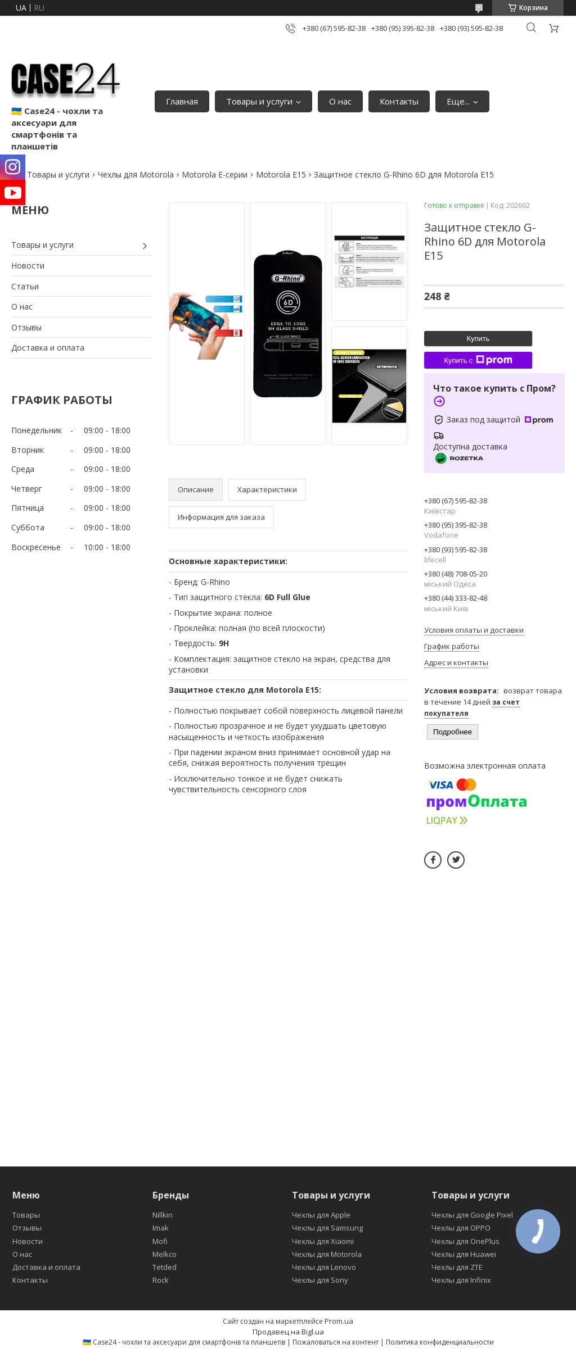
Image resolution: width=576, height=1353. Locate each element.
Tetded (164, 1267)
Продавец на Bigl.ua (288, 1332)
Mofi (160, 1241)
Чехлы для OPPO (460, 1228)
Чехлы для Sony (320, 1280)
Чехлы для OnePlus (465, 1241)
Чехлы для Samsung (327, 1228)
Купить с (478, 360)
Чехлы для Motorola (136, 174)
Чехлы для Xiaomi (323, 1241)
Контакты (399, 101)
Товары (26, 1215)
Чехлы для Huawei (463, 1254)
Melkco (164, 1254)
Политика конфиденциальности (440, 1342)
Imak (160, 1228)
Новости (27, 265)
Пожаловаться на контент (335, 1342)
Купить (477, 338)
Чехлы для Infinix (461, 1280)
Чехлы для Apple (321, 1215)
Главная (182, 101)
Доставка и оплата (47, 347)
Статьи (25, 286)
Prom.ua (339, 1321)
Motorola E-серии (215, 174)
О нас (340, 101)
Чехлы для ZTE (457, 1267)
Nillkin (162, 1215)
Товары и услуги (259, 101)
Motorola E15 (281, 174)
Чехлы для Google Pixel (472, 1215)
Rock (160, 1280)
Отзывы (26, 327)
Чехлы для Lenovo (324, 1267)
